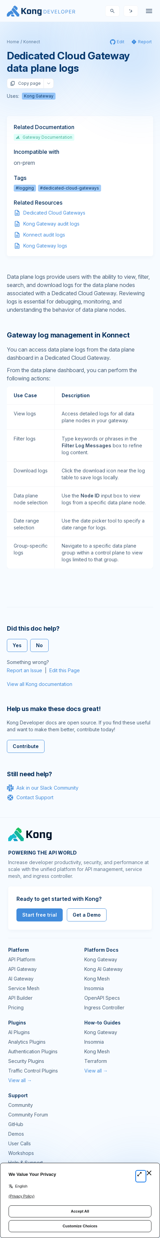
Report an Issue (24, 670)
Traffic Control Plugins (33, 1071)
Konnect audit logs (44, 235)
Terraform (95, 1061)
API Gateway (22, 969)
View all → (20, 1080)
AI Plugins (19, 1032)
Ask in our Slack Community (42, 787)
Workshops (21, 1153)
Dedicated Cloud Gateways (54, 213)
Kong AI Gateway (103, 969)
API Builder (20, 998)
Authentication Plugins (33, 1051)
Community (20, 1105)
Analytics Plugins (27, 1042)
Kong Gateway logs (45, 246)
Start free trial (39, 915)
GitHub (15, 1124)
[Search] (112, 10)
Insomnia (94, 988)
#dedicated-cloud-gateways (69, 188)
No (39, 645)
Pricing (16, 1007)
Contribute (26, 746)
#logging (25, 188)
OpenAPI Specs (102, 998)
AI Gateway (21, 979)
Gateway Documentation (44, 137)
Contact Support (30, 797)
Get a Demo (87, 915)
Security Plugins (26, 1061)
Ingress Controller (104, 1007)
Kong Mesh (97, 979)
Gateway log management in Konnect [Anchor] (68, 335)
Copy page (25, 83)
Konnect (31, 41)
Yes (17, 645)
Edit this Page (64, 670)
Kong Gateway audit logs (51, 224)
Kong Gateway (38, 96)
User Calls (19, 1143)
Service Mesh (23, 988)
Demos (16, 1134)
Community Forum (28, 1114)
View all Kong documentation (39, 684)
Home (13, 41)
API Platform (21, 959)
